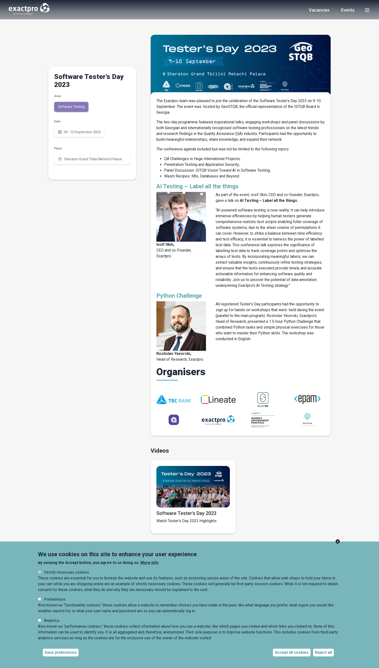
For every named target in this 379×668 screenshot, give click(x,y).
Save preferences (61, 652)
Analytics (51, 620)
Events (347, 10)
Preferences (54, 599)
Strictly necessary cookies (66, 572)
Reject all (323, 652)
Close (338, 541)
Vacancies (319, 10)
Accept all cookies (292, 652)
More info (149, 562)
